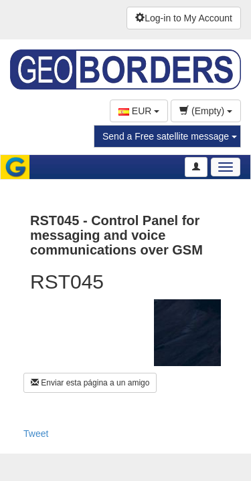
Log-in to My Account (183, 18)
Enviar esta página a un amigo (90, 382)
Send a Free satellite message (169, 136)
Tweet (35, 433)
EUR (138, 111)
